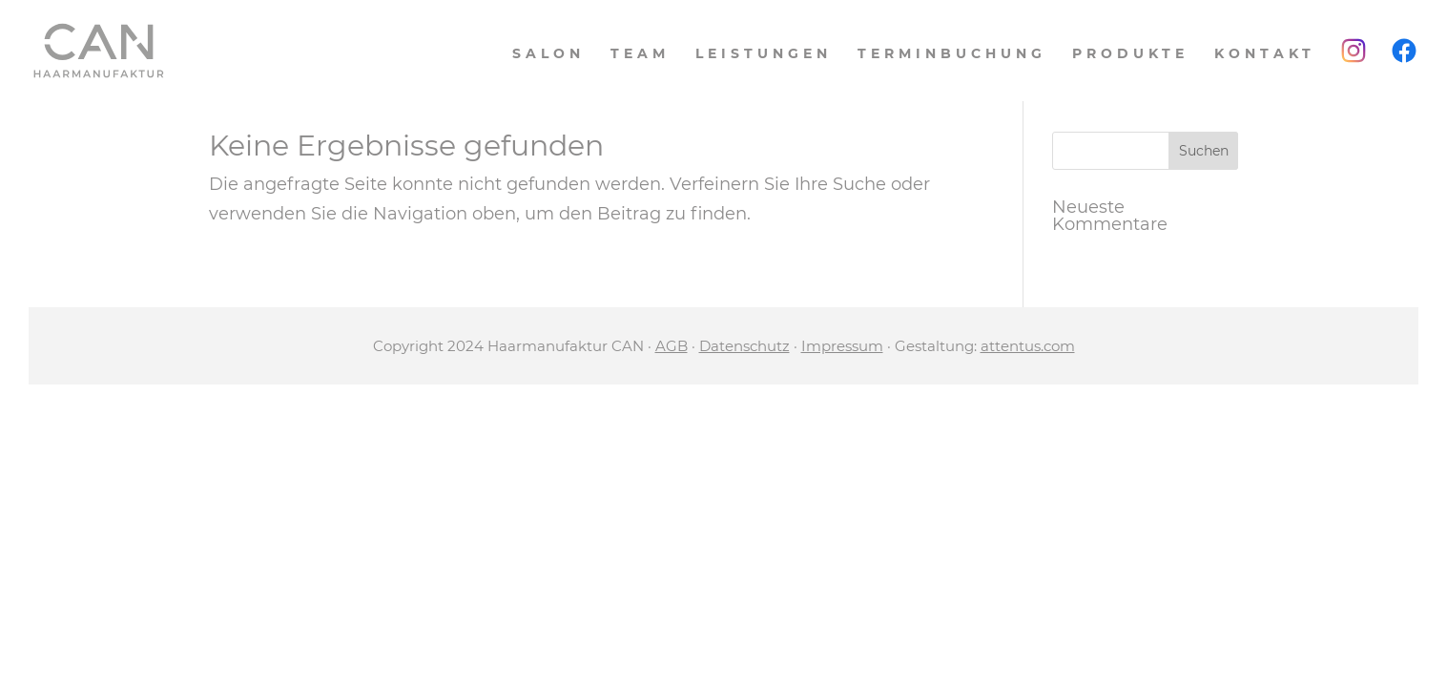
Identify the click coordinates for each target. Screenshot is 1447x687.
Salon (548, 54)
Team (640, 54)
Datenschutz (744, 346)
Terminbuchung (952, 54)
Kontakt (1264, 54)
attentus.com (1028, 346)
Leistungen (763, 54)
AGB (671, 346)
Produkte (1130, 54)
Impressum (842, 346)
